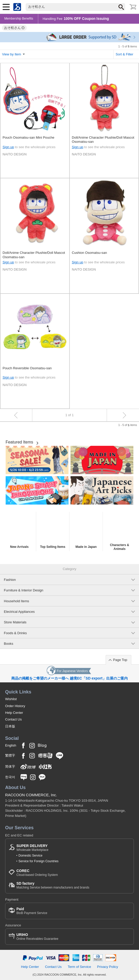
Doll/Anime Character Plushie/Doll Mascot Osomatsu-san (103, 140)
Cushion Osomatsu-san (89, 253)
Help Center (14, 713)
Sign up (8, 147)
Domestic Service (30, 855)
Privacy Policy (107, 967)
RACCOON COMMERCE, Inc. (31, 795)
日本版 (10, 726)
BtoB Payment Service (31, 911)
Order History (15, 706)
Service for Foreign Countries (38, 861)
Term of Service (79, 967)
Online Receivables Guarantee (37, 937)
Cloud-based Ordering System (37, 873)
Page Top (120, 660)
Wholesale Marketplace (32, 848)
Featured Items (19, 442)
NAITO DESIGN (15, 154)
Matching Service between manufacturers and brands (52, 885)
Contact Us (13, 719)
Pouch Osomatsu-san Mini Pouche (28, 137)
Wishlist (11, 699)
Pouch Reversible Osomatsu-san (27, 368)
